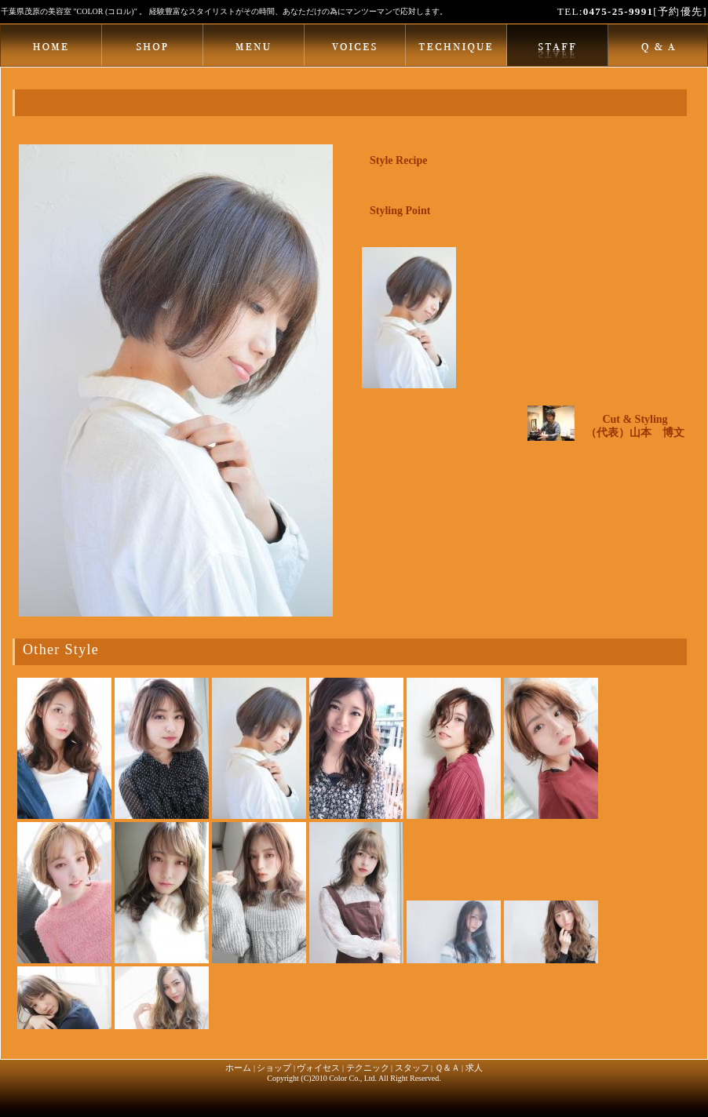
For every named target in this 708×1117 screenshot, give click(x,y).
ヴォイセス (318, 1067)
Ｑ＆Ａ (447, 1067)
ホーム (238, 1067)
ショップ (274, 1067)
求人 (474, 1067)
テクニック (367, 1067)
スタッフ (412, 1067)
